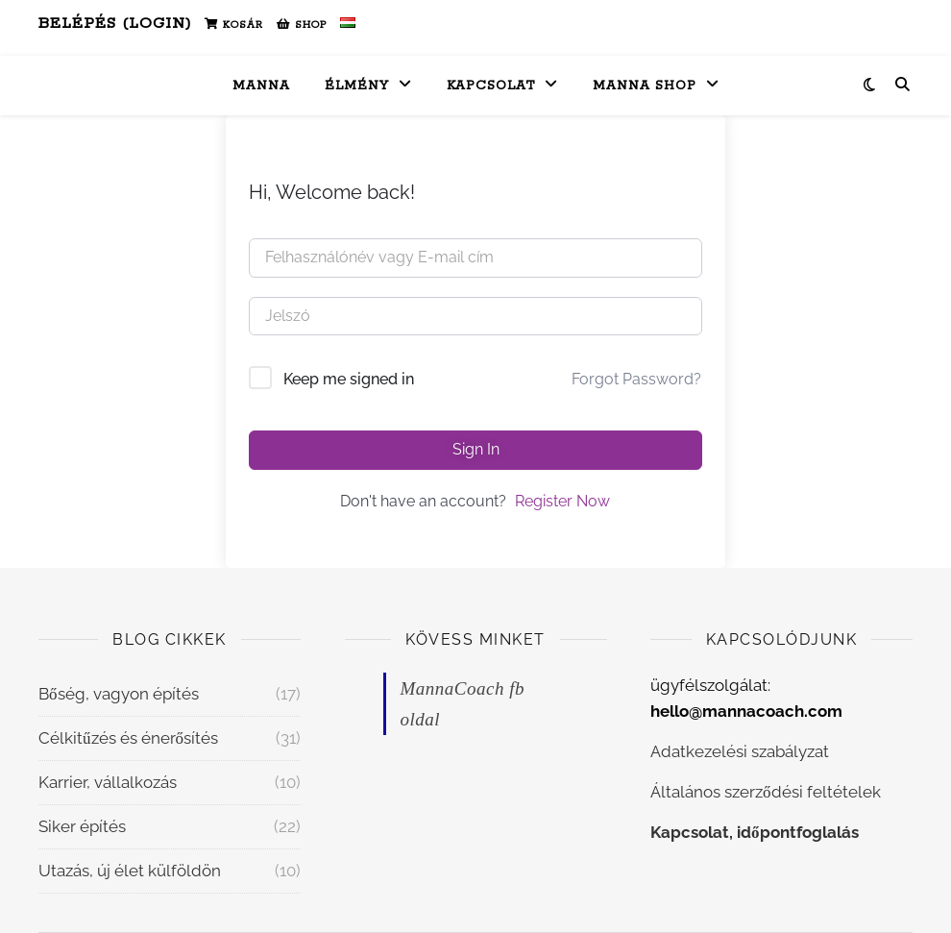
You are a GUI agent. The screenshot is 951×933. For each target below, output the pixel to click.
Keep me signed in (348, 379)
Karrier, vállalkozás (107, 782)
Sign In (476, 449)
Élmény (357, 86)
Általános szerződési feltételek (765, 791)
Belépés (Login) (114, 23)
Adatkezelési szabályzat (739, 751)
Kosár (234, 25)
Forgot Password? (636, 379)
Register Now (562, 501)
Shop (302, 25)
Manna (261, 86)
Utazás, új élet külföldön (129, 870)
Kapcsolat (491, 86)
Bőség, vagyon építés (118, 693)
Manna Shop (644, 86)
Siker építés (82, 826)
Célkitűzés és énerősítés (128, 738)
